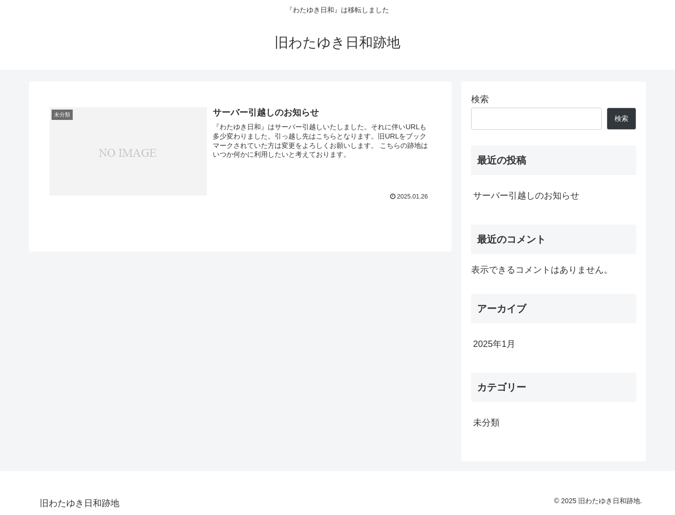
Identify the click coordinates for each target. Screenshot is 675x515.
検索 (480, 99)
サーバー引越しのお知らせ (526, 195)
